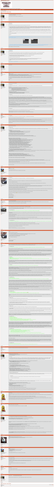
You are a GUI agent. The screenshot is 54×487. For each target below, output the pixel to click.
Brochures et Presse (13, 9)
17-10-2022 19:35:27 (3, 114)
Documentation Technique (8, 9)
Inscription (20, 9)
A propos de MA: (4, 483)
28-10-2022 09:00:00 (3, 243)
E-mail (1, 55)
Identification (23, 9)
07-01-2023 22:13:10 (3, 466)
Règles (3, 9)
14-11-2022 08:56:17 (3, 415)
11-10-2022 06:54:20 (3, 72)
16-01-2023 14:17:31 (3, 474)
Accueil (1, 9)
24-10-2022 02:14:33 (3, 205)
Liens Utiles (17, 9)
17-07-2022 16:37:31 (3, 13)
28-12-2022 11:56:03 (3, 456)
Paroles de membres (9, 483)
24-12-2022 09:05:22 (3, 447)
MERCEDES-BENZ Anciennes (5, 0)
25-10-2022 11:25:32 (3, 230)
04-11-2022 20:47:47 (3, 403)
